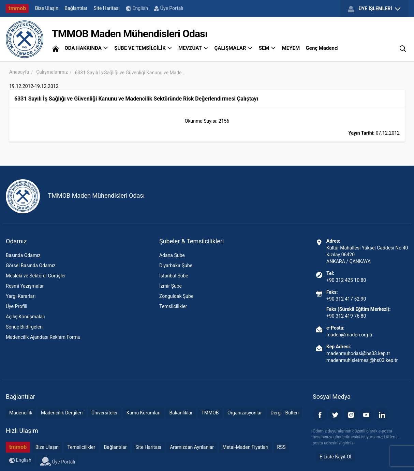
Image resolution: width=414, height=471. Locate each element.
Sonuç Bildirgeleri (24, 327)
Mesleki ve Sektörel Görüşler (36, 275)
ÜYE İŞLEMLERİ (374, 9)
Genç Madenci (322, 48)
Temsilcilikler (173, 306)
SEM (267, 48)
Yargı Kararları (20, 296)
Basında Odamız (23, 255)
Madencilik (20, 412)
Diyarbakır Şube (175, 265)
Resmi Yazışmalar (25, 286)
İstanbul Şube (173, 275)
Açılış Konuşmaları (25, 316)
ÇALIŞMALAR (234, 48)
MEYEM (291, 48)
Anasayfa (19, 72)
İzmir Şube (170, 286)
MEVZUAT (193, 48)
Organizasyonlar (244, 412)
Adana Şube (172, 255)
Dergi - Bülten (284, 412)
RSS (281, 447)
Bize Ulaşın (46, 8)
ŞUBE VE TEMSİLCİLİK (143, 48)
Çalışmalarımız (52, 72)
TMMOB (210, 412)
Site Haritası (107, 8)
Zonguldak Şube (176, 296)
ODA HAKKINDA (86, 48)
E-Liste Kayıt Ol (335, 456)
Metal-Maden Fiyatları (245, 447)
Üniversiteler (104, 412)
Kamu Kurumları (144, 412)
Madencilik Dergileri (62, 412)
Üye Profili (16, 306)
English (137, 8)
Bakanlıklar (181, 412)
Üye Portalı (168, 8)
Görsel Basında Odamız (30, 265)
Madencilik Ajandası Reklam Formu (43, 337)
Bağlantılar (76, 8)
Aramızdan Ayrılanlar (192, 447)
